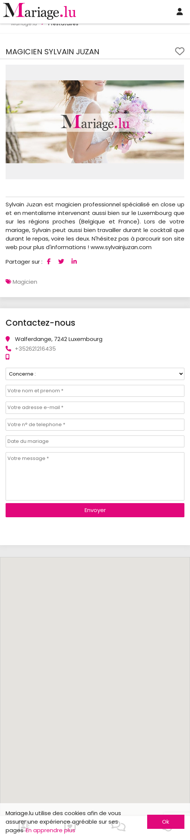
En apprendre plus (50, 830)
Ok (165, 821)
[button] (177, 71)
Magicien (25, 282)
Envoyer (95, 510)
